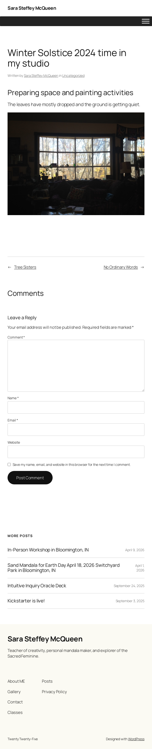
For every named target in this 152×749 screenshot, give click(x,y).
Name (13, 398)
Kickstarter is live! (26, 601)
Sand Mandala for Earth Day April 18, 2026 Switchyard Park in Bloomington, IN (64, 568)
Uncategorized (73, 75)
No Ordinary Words (121, 267)
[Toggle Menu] (146, 21)
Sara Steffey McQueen (32, 8)
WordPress (136, 739)
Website (14, 442)
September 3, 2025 (130, 601)
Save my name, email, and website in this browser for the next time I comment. (72, 464)
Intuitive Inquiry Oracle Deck (37, 586)
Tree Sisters (25, 267)
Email (13, 420)
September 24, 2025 (129, 585)
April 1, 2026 (139, 568)
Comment (16, 337)
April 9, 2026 (134, 550)
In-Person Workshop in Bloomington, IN (48, 550)
